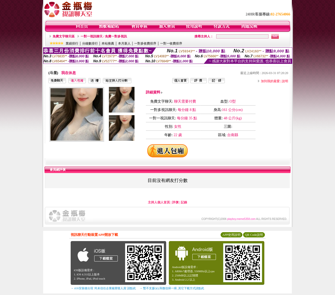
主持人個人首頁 (159, 202)
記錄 (184, 202)
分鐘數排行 (90, 43)
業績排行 (72, 43)
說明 (285, 81)
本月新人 (124, 43)
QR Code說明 (254, 235)
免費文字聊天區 (64, 36)
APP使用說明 (231, 235)
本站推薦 (108, 43)
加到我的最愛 (270, 81)
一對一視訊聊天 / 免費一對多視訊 (104, 36)
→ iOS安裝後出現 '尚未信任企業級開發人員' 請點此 (103, 288)
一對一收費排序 (171, 43)
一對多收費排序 (145, 43)
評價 (175, 202)
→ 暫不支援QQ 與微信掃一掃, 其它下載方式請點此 (171, 288)
